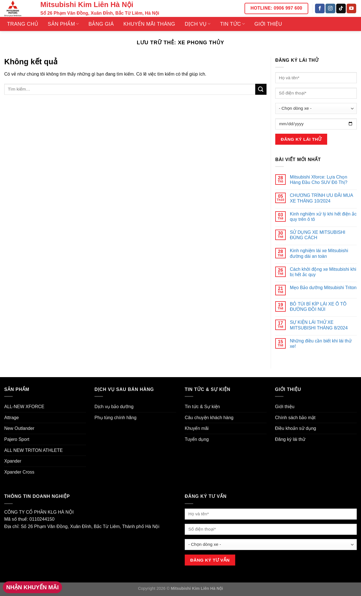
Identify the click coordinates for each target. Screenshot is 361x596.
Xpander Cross (19, 472)
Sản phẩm (63, 24)
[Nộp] (261, 89)
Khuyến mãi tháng (149, 24)
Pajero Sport (16, 439)
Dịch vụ (197, 24)
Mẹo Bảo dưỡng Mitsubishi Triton (323, 287)
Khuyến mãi (197, 428)
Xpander (12, 461)
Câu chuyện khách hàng (209, 417)
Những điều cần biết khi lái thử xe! (321, 343)
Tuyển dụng (197, 439)
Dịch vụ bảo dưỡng (113, 406)
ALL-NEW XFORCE (24, 406)
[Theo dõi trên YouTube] (351, 8)
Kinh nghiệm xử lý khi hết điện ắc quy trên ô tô (323, 217)
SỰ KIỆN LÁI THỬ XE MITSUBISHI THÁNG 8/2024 (319, 325)
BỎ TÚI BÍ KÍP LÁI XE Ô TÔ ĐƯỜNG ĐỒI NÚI (318, 307)
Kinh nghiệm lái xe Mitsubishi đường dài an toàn (319, 253)
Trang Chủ (22, 24)
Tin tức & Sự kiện (202, 406)
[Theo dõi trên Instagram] (330, 8)
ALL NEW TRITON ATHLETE (33, 450)
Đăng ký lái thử (290, 439)
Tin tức (232, 24)
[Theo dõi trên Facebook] (320, 8)
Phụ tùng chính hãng (115, 417)
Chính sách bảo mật (295, 417)
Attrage (11, 417)
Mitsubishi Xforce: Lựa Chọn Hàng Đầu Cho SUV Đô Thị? (318, 180)
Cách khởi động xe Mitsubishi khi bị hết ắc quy (323, 272)
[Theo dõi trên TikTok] (341, 8)
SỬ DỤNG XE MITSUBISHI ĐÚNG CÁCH (317, 235)
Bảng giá (101, 24)
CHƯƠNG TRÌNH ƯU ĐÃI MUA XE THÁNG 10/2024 (321, 198)
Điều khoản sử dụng (295, 428)
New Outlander (19, 428)
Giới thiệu (268, 24)
